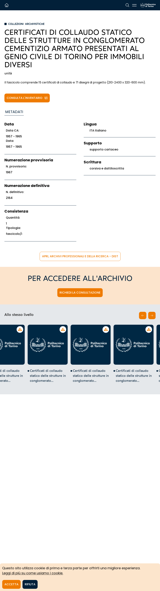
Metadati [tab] (14, 111)
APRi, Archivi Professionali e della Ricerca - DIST (80, 256)
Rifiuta (30, 584)
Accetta (11, 584)
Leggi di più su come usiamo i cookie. (32, 573)
